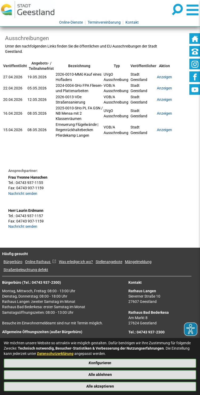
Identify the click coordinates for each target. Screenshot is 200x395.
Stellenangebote (109, 262)
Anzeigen (164, 99)
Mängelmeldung (138, 262)
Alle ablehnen (100, 374)
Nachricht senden (22, 193)
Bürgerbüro (12, 262)
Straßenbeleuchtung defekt (25, 270)
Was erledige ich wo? (76, 262)
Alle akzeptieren (100, 386)
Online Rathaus (40, 262)
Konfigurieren (100, 363)
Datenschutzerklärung (55, 353)
